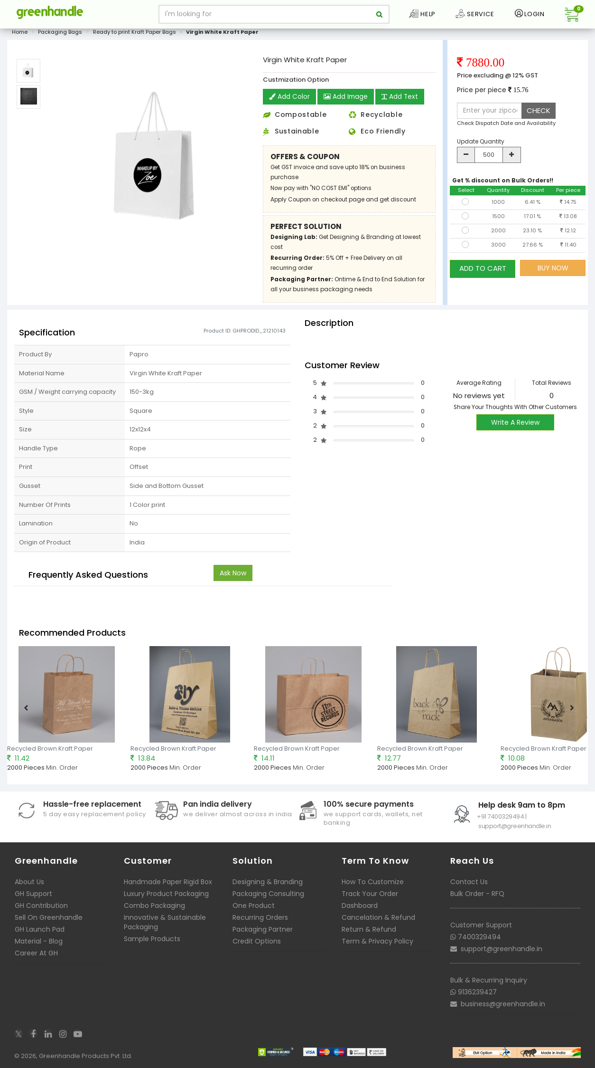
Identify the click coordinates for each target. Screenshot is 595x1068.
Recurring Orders (260, 920)
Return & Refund (369, 932)
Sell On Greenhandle (49, 920)
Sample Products (152, 942)
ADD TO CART (482, 271)
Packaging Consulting (268, 897)
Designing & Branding (267, 885)
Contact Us (469, 885)
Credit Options (256, 944)
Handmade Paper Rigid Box (168, 885)
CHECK (538, 114)
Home (20, 35)
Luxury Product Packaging (166, 897)
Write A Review (515, 425)
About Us (29, 885)
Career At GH (36, 956)
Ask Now (233, 576)
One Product (253, 909)
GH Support (33, 897)
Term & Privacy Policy (377, 944)
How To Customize (373, 885)
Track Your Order (370, 897)
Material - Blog (39, 944)
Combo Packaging (154, 909)
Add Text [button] (400, 100)
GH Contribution (41, 909)
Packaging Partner (262, 932)
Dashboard (360, 909)
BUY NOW (553, 271)
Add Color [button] (289, 100)
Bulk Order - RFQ (477, 897)
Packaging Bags (60, 35)
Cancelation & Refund (378, 920)
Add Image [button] (346, 100)
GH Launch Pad (40, 932)
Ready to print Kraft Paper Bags (134, 35)
